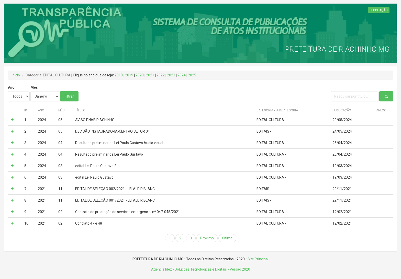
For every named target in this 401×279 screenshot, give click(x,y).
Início (16, 75)
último (227, 238)
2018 (119, 75)
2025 (192, 75)
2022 (161, 75)
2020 (140, 75)
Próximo (207, 238)
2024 (181, 75)
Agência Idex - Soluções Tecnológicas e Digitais (189, 269)
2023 (171, 75)
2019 (129, 75)
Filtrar (69, 96)
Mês (34, 87)
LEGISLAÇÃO (379, 10)
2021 (150, 75)
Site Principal (258, 259)
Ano (11, 87)
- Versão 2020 (238, 269)
